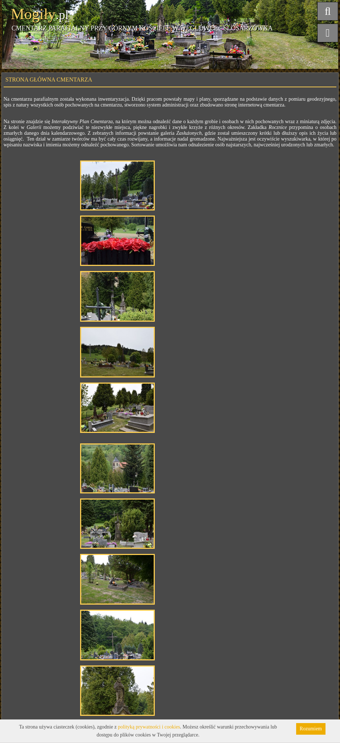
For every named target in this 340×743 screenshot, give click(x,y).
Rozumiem (311, 728)
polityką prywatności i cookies (149, 727)
